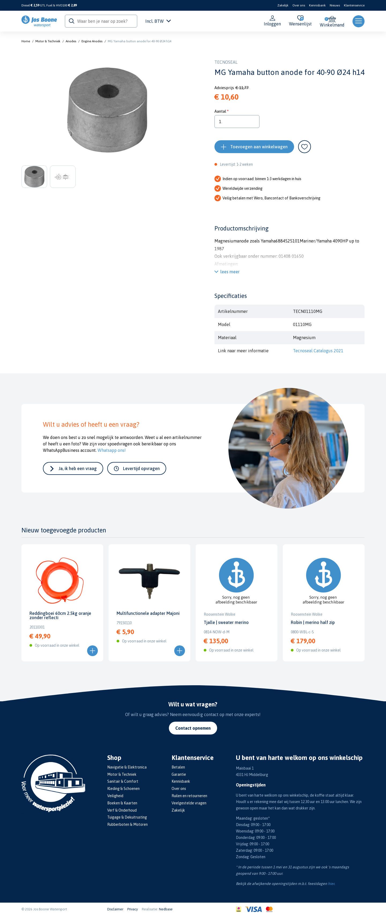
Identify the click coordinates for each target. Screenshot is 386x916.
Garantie (179, 774)
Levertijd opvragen (141, 468)
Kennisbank (317, 5)
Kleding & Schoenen (123, 788)
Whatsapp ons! (112, 450)
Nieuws (335, 5)
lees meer (230, 271)
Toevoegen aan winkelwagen (259, 146)
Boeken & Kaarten (122, 803)
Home (25, 41)
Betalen (178, 767)
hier (331, 883)
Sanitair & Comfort (122, 781)
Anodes (71, 41)
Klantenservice (354, 5)
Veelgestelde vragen (189, 803)
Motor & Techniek (47, 41)
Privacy (132, 909)
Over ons (298, 5)
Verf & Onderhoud (122, 810)
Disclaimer (115, 909)
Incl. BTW (158, 21)
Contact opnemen (193, 728)
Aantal (220, 111)
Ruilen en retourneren (189, 796)
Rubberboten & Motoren (127, 824)
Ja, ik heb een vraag (78, 468)
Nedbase (166, 909)
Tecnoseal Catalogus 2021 (318, 350)
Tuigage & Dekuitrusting (127, 817)
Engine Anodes (91, 41)
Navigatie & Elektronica (127, 767)
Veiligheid (115, 796)
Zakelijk (282, 5)
